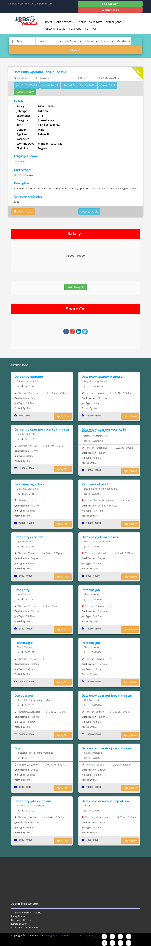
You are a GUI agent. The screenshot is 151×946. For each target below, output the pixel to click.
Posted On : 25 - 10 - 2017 (79, 85)
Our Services (66, 22)
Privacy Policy (87, 935)
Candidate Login (110, 9)
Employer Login (110, 3)
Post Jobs (75, 28)
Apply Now (62, 416)
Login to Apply (25, 91)
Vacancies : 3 (50, 85)
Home (48, 22)
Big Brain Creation (58, 935)
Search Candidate (90, 22)
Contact (90, 28)
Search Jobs (115, 22)
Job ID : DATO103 (26, 85)
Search (75, 49)
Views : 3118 (107, 85)
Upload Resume (55, 28)
